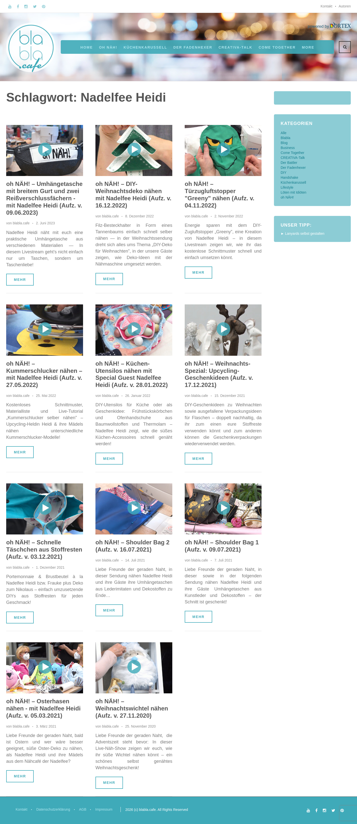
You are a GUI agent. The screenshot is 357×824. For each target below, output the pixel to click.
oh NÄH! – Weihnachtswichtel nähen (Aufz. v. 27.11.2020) (131, 708)
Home (86, 47)
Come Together (277, 47)
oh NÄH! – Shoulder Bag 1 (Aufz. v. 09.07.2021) (222, 546)
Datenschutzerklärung (53, 809)
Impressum (103, 809)
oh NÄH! (108, 47)
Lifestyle (287, 187)
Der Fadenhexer (192, 47)
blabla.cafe (21, 223)
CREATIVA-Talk (235, 47)
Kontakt (326, 6)
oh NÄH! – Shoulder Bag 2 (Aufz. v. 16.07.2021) (132, 546)
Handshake (289, 177)
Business (288, 148)
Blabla (285, 138)
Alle (283, 133)
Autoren (345, 6)
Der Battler (289, 163)
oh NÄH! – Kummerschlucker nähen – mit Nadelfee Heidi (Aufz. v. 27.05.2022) (44, 374)
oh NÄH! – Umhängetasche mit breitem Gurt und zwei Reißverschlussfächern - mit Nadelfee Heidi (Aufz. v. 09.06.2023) (44, 198)
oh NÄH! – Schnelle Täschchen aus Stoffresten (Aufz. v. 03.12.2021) (44, 549)
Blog (284, 143)
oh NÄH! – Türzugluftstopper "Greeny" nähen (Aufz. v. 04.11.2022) (219, 194)
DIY (283, 173)
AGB (83, 809)
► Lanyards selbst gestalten (303, 233)
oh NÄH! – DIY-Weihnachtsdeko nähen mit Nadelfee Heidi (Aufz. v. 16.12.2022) (133, 194)
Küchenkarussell (145, 47)
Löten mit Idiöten (293, 192)
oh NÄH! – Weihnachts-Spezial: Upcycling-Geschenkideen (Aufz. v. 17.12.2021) (219, 374)
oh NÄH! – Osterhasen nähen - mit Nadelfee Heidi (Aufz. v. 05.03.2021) (43, 708)
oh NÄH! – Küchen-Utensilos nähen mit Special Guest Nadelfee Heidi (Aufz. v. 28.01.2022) (131, 374)
